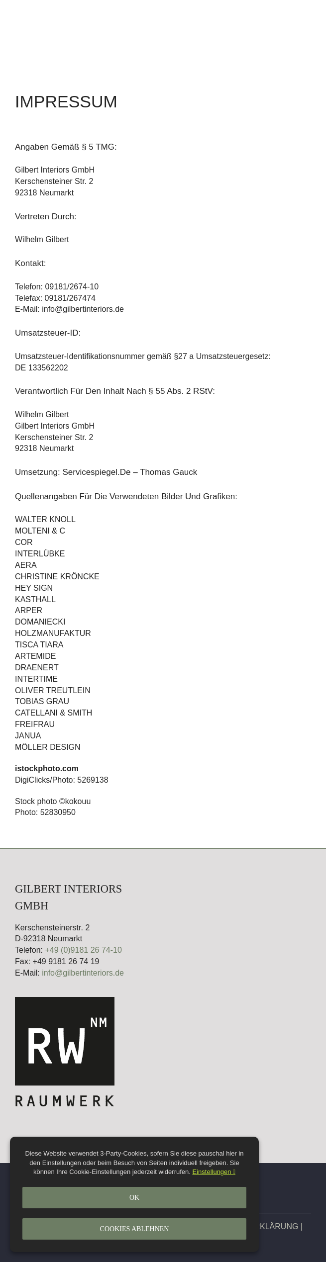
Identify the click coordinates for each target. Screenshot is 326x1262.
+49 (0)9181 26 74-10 (83, 950)
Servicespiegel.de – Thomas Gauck (129, 472)
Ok (134, 1197)
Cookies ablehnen (134, 1229)
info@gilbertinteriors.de (83, 973)
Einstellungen (214, 1171)
